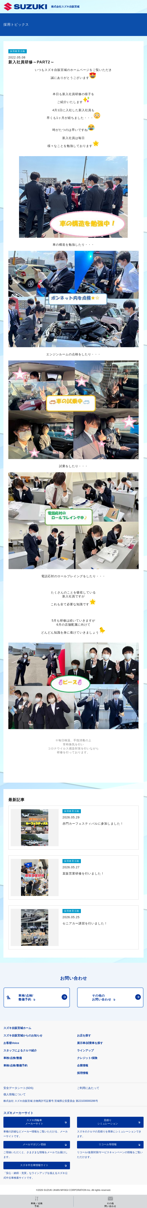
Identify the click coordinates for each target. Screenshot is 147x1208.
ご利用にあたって (88, 1088)
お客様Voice (11, 1043)
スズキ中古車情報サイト (34, 1165)
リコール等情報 (108, 1144)
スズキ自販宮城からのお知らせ (22, 1035)
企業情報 (82, 1065)
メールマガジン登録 (34, 1144)
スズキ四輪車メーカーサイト (34, 1122)
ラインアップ (85, 1050)
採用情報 (82, 1073)
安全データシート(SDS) (18, 1088)
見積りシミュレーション (107, 1122)
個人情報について (14, 1094)
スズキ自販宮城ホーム (17, 1028)
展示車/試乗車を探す (90, 1043)
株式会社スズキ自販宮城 (65, 6)
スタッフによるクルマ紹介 (20, 1050)
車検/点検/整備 (12, 1058)
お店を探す (84, 1035)
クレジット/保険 (87, 1058)
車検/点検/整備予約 (15, 1065)
